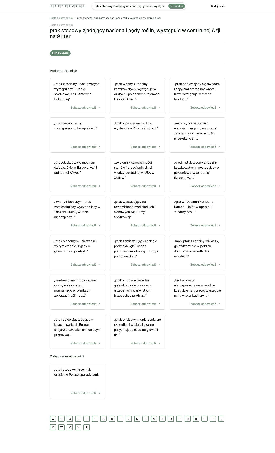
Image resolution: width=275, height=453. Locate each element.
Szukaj (176, 6)
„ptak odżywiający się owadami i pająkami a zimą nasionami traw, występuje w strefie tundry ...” (197, 96)
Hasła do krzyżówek (61, 17)
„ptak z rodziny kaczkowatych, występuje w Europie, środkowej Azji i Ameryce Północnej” (77, 96)
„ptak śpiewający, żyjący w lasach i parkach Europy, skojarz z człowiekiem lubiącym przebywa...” (77, 332)
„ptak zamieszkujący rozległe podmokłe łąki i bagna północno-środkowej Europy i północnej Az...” (137, 253)
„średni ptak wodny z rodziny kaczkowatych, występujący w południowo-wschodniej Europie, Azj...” (197, 174)
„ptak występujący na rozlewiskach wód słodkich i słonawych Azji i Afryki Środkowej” (137, 214)
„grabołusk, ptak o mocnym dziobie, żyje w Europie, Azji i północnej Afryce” (77, 174)
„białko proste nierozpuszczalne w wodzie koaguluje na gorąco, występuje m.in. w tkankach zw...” (197, 292)
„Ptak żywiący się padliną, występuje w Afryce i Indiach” (137, 135)
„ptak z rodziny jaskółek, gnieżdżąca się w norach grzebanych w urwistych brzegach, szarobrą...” (137, 292)
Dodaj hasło (218, 6)
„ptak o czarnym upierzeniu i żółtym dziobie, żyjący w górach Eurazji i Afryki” (77, 253)
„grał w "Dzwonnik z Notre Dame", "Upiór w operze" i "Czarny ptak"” (197, 214)
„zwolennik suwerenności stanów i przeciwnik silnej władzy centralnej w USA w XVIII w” (137, 174)
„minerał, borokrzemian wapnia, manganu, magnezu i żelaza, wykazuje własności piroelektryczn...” (197, 135)
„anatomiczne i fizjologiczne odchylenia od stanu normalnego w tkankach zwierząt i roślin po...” (77, 292)
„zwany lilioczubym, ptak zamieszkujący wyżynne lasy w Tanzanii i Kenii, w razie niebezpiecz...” (77, 214)
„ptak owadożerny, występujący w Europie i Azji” (77, 135)
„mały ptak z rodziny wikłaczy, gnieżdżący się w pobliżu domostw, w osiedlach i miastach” (197, 253)
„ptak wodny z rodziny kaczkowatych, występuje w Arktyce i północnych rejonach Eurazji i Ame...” (137, 96)
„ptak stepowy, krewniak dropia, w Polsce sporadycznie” (77, 381)
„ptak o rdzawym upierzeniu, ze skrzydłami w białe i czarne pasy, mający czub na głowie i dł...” (137, 332)
